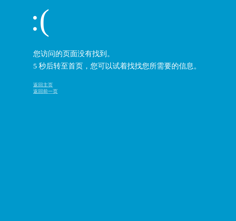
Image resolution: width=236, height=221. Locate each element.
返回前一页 (45, 91)
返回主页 (43, 84)
